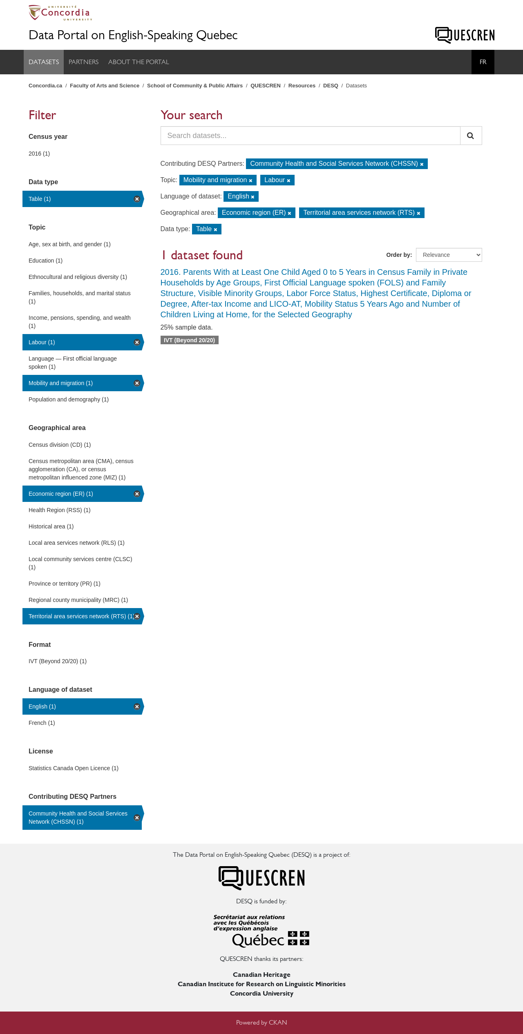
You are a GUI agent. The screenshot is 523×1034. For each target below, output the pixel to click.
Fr (483, 62)
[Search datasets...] (311, 135)
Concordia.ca (45, 85)
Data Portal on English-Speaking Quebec (133, 34)
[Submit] (471, 135)
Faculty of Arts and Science (104, 85)
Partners (83, 62)
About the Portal (138, 62)
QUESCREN (265, 85)
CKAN (278, 1022)
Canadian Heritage (262, 974)
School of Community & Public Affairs (195, 85)
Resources (301, 85)
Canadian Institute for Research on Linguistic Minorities (262, 984)
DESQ (330, 85)
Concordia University (261, 993)
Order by (398, 255)
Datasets (44, 62)
